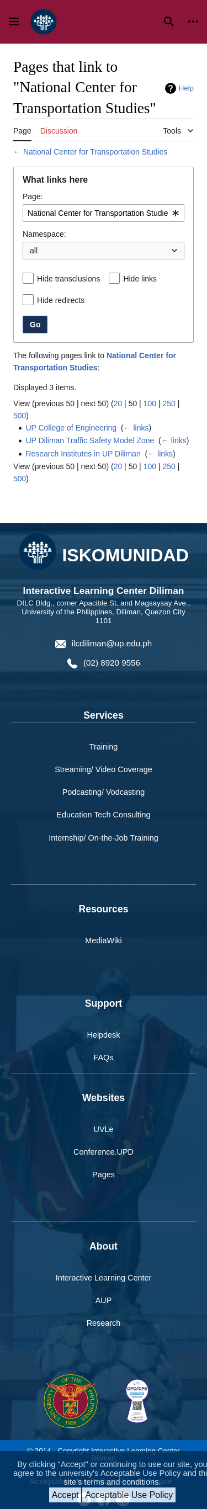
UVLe (104, 1129)
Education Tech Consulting (103, 814)
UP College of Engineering (70, 427)
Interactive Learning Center (104, 1277)
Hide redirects (60, 300)
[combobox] (103, 213)
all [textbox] (34, 250)
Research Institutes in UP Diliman (82, 453)
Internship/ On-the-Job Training (103, 837)
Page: (33, 196)
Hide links (140, 278)
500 (19, 415)
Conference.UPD (103, 1151)
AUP (103, 1300)
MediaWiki (103, 940)
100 (150, 403)
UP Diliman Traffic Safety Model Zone (89, 440)
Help (186, 88)
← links (136, 427)
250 (168, 403)
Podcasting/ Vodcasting (103, 792)
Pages (103, 1174)
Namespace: (44, 234)
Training (103, 746)
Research (104, 1323)
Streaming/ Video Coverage (103, 769)
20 (118, 403)
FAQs (104, 1057)
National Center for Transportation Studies (95, 151)
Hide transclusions (68, 278)
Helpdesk (103, 1034)
